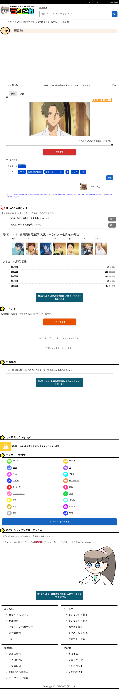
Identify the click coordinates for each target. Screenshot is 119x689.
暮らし (69, 500)
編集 (110, 177)
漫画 (12, 467)
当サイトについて (18, 614)
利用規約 (13, 620)
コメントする (59, 322)
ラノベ (75, 172)
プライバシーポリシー (21, 626)
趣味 (68, 493)
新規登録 (38, 542)
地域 (68, 513)
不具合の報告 (16, 660)
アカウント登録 (76, 639)
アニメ (22, 166)
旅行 (68, 487)
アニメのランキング (26, 22)
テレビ (69, 474)
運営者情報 (15, 633)
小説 (83, 172)
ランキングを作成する (59, 521)
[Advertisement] (59, 58)
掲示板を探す (75, 626)
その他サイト (75, 672)
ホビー (13, 480)
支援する (73, 653)
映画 (12, 474)
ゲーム (13, 461)
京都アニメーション (54, 172)
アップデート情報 (18, 678)
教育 (12, 513)
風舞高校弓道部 (35, 172)
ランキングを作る (78, 620)
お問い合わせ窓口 (18, 672)
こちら (104, 194)
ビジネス (70, 506)
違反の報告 (15, 653)
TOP (11, 22)
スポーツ (14, 487)
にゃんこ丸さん (96, 186)
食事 (12, 500)
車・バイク (71, 480)
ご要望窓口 (15, 666)
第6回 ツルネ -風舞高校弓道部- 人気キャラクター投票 (67, 85)
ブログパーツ (75, 660)
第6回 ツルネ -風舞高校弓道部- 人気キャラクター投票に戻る (59, 297)
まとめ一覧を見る (78, 633)
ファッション (16, 493)
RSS (11, 639)
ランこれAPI (75, 666)
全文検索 (43, 7)
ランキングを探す (78, 614)
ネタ (12, 506)
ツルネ (22, 172)
